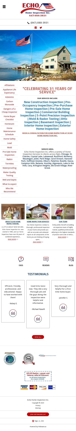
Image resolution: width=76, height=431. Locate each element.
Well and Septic (9, 179)
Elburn (46, 161)
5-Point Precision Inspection (56, 115)
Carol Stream (57, 158)
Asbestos (9, 97)
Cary (30, 165)
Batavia (39, 163)
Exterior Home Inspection (53, 127)
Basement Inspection (55, 122)
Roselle (63, 161)
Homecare (9, 123)
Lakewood (48, 156)
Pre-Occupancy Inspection (47, 104)
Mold (9, 147)
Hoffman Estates (35, 161)
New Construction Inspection (43, 102)
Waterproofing (9, 168)
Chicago (65, 154)
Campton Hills (28, 163)
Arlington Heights (41, 165)
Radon (9, 159)
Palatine (55, 161)
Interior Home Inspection (41, 125)
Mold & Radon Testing (44, 118)
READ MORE (12, 239)
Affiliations (9, 85)
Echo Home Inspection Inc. (38, 400)
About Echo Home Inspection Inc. (13, 222)
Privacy (38, 405)
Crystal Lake (36, 156)
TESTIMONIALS (38, 274)
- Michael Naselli (38, 309)
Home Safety (9, 138)
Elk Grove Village (59, 165)
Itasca (70, 161)
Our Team (63, 221)
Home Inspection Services (38, 221)
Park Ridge (45, 158)
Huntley (47, 163)
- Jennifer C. (63, 298)
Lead (9, 143)
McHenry (68, 156)
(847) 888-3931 (40, 22)
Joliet (36, 158)
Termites (9, 163)
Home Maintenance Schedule (9, 131)
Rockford (58, 156)
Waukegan (28, 158)
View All (38, 337)
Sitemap (38, 408)
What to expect (9, 184)
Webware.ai (42, 426)
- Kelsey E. (13, 303)
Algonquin (57, 163)
